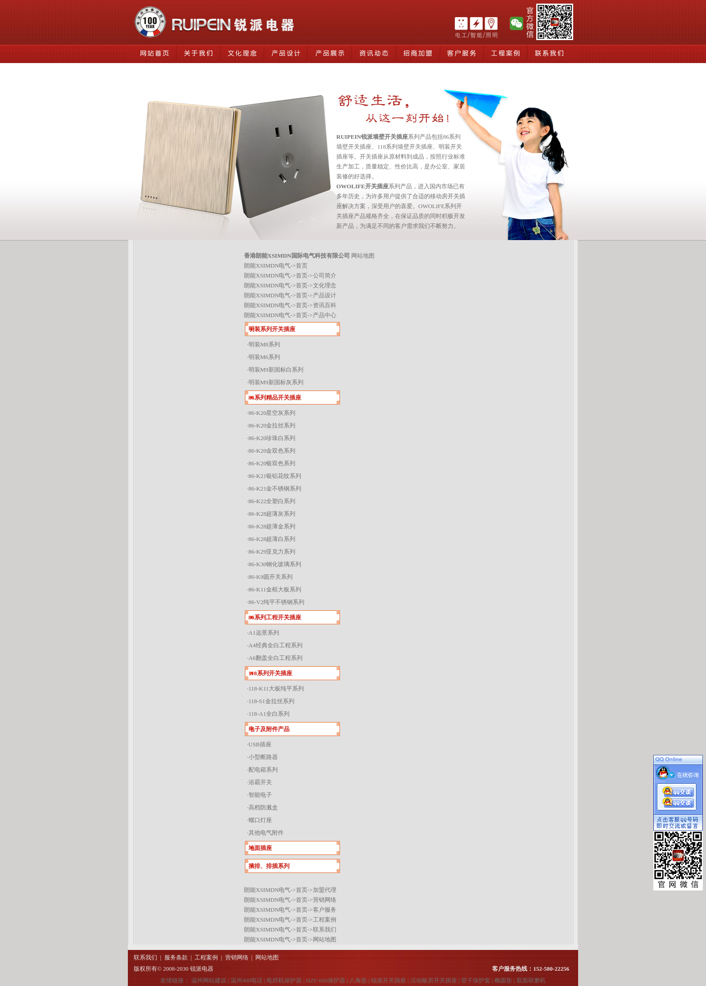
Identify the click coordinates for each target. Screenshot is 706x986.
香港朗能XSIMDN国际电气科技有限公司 (297, 255)
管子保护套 (475, 980)
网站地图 (324, 939)
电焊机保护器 (284, 980)
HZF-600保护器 (325, 980)
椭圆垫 (503, 980)
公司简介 (324, 275)
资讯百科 (324, 305)
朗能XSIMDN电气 (267, 265)
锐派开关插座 (388, 980)
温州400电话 (247, 980)
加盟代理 (324, 889)
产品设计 (324, 295)
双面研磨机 (531, 980)
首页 (302, 265)
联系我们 (324, 929)
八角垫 (358, 980)
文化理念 (324, 285)
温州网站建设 (208, 980)
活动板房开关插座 (433, 980)
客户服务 (324, 909)
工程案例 (324, 919)
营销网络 (324, 899)
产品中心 (324, 315)
